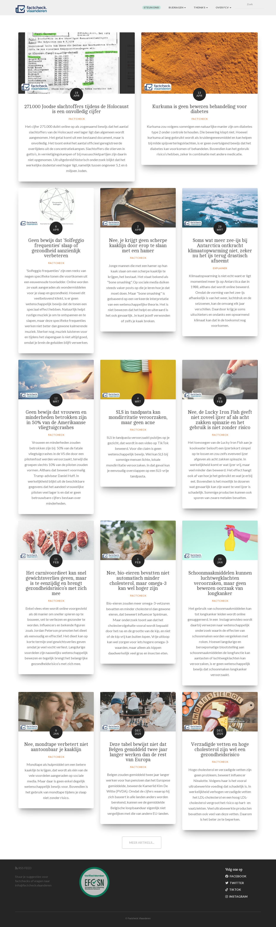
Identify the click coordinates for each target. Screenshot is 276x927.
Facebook (235, 876)
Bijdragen (177, 7)
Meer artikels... (141, 842)
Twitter (234, 883)
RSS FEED (23, 868)
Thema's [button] (201, 7)
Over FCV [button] (223, 7)
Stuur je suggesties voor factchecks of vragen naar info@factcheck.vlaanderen (33, 881)
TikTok (233, 889)
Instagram (236, 896)
